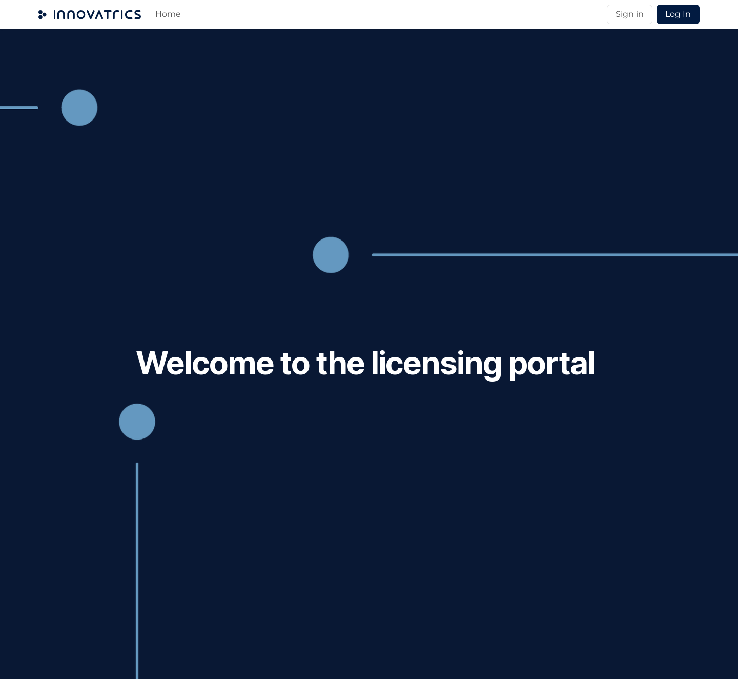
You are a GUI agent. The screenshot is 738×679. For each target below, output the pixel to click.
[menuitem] (168, 14)
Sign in (630, 14)
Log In (678, 14)
